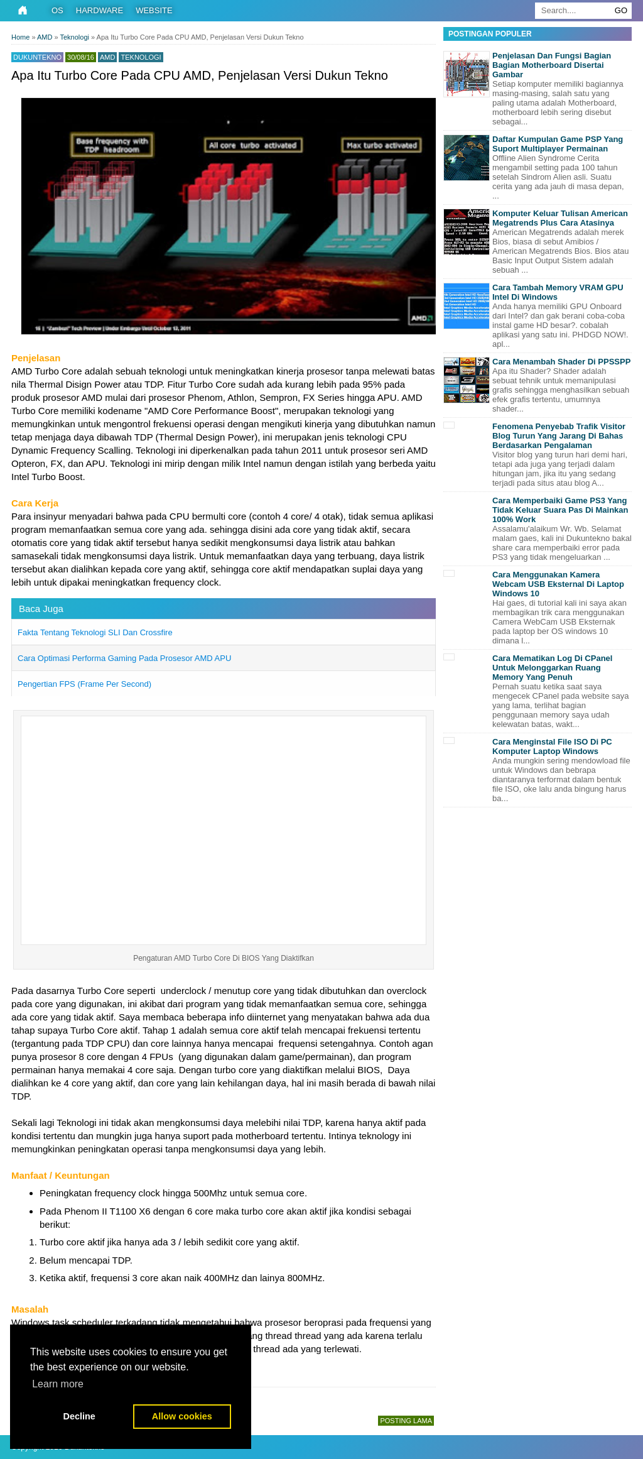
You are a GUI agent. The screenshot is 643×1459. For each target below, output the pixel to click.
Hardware (99, 10)
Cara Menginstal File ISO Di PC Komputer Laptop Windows (552, 746)
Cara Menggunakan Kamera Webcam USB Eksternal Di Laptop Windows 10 (558, 584)
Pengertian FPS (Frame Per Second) (84, 684)
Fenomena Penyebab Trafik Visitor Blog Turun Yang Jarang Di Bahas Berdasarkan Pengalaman (558, 436)
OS (57, 10)
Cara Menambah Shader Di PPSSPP (561, 361)
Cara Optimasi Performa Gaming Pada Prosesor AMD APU (124, 658)
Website (154, 10)
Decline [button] (79, 1416)
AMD (107, 57)
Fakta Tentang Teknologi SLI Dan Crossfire (95, 632)
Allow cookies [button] (182, 1416)
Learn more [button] (58, 1384)
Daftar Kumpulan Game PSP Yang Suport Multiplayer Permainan (557, 143)
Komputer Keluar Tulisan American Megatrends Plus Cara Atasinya (560, 218)
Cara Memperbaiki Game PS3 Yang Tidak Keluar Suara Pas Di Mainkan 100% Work (560, 510)
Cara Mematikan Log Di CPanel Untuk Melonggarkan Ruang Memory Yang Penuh (552, 667)
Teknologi (141, 57)
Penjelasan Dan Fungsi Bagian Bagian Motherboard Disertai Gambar (551, 65)
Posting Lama (406, 1420)
